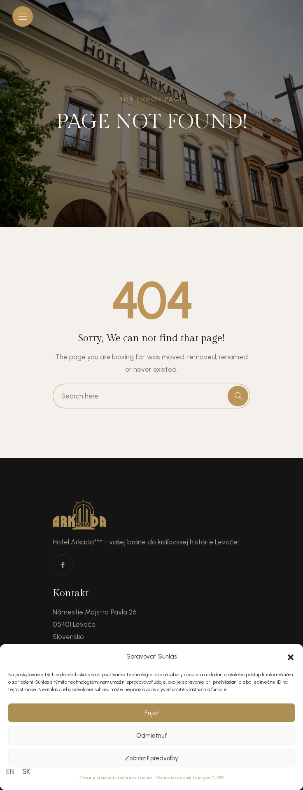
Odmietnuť (151, 735)
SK (26, 771)
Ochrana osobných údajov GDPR (190, 778)
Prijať (152, 713)
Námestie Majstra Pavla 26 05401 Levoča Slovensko (95, 624)
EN (10, 771)
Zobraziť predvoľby (151, 758)
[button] (291, 656)
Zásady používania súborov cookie (115, 778)
